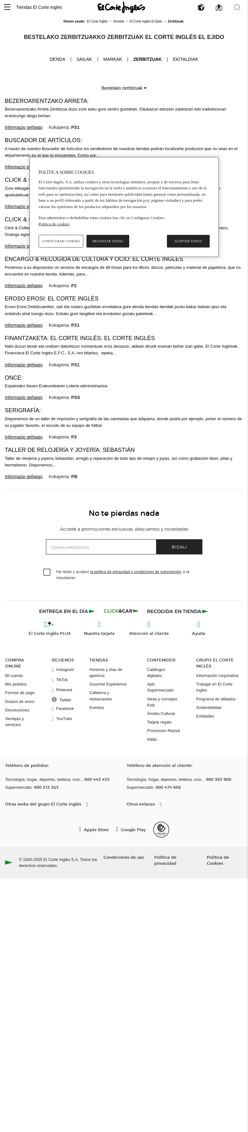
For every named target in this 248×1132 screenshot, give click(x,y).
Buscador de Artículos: (43, 140)
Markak (112, 59)
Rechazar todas (108, 241)
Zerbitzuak (147, 59)
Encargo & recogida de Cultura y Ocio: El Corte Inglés (94, 259)
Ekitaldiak (185, 59)
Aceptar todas (188, 241)
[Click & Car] (121, 611)
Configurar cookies (61, 241)
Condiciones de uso (124, 857)
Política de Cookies (218, 860)
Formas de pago (20, 692)
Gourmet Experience (107, 684)
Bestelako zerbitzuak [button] (123, 88)
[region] (124, 207)
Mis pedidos (16, 684)
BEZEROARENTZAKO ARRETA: (47, 101)
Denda (57, 59)
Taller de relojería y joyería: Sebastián (70, 450)
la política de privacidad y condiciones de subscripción (135, 572)
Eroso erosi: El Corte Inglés (52, 298)
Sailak (84, 59)
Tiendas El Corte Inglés (39, 7)
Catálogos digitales (156, 672)
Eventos (96, 707)
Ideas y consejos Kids (162, 702)
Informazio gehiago (23, 127)
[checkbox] (47, 572)
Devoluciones (17, 710)
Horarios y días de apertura (105, 672)
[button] (7, 7)
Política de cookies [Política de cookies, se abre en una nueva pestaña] (54, 223)
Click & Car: (23, 180)
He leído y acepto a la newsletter (122, 574)
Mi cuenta (13, 675)
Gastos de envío (20, 701)
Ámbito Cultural (161, 713)
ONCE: (14, 378)
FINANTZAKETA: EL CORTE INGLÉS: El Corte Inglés (80, 338)
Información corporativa (217, 675)
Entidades (205, 716)
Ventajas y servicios (14, 721)
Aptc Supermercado (160, 687)
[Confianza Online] (161, 830)
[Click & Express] (67, 611)
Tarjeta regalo (159, 722)
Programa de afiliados (215, 699)
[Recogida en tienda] (178, 611)
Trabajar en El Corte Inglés (214, 687)
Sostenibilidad (208, 707)
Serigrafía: (23, 410)
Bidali (179, 547)
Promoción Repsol (163, 730)
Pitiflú (152, 739)
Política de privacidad (165, 860)
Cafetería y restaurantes (100, 695)
